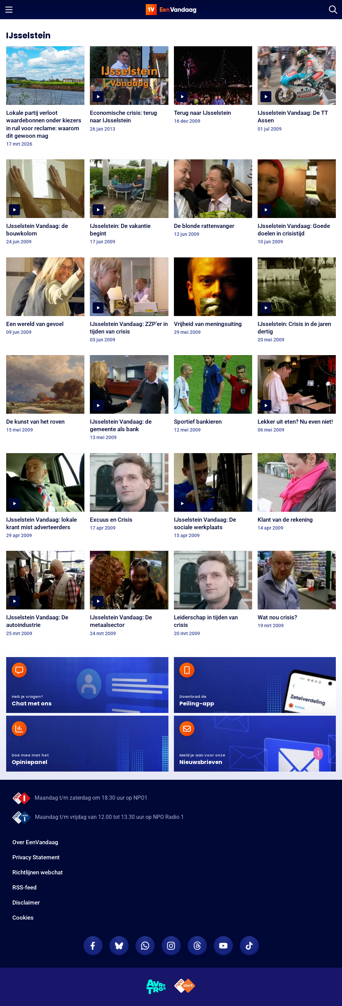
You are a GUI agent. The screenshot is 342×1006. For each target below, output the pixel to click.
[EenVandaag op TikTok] (249, 945)
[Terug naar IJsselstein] (213, 87)
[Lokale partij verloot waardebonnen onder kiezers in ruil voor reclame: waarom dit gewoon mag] (45, 98)
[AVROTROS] (156, 987)
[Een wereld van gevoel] (45, 298)
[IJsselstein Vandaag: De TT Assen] (297, 91)
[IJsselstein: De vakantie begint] (129, 204)
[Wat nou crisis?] (297, 592)
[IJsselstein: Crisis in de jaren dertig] (297, 302)
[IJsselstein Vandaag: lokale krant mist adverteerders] (45, 498)
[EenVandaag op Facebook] (93, 945)
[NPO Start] (185, 987)
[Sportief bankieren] (213, 396)
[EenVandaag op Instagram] (171, 945)
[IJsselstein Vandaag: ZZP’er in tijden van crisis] (129, 302)
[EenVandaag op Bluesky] (119, 945)
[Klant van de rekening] (297, 494)
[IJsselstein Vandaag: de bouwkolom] (45, 204)
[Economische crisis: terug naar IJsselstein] (129, 91)
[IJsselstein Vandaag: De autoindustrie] (45, 596)
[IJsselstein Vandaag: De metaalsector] (129, 596)
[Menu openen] (8, 9)
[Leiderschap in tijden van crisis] (213, 596)
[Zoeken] (333, 9)
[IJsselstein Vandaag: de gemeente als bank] (129, 400)
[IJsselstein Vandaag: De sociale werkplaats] (213, 498)
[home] (171, 9)
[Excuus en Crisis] (129, 494)
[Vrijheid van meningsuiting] (213, 298)
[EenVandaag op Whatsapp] (145, 945)
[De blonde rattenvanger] (213, 200)
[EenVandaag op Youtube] (223, 945)
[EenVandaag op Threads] (197, 945)
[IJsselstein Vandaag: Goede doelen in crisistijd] (297, 204)
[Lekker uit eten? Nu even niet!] (297, 396)
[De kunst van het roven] (45, 396)
